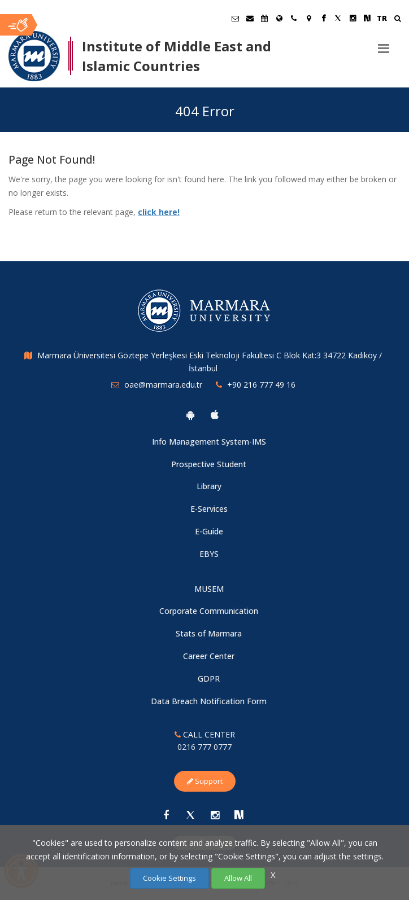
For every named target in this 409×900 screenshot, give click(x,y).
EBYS (209, 553)
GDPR (209, 678)
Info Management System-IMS (209, 441)
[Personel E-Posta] (249, 18)
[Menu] (384, 44)
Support (205, 781)
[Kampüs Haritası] (308, 18)
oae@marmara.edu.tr (163, 384)
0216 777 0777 (204, 746)
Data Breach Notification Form (209, 701)
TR (382, 18)
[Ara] (397, 19)
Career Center (208, 656)
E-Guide (209, 531)
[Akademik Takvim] (264, 18)
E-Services (209, 508)
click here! (159, 212)
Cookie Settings (169, 878)
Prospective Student (208, 464)
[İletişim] (293, 18)
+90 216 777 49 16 (261, 384)
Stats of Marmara (209, 633)
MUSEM (209, 588)
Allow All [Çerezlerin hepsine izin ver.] (238, 878)
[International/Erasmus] (279, 18)
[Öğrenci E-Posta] (235, 18)
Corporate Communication (208, 610)
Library (209, 486)
